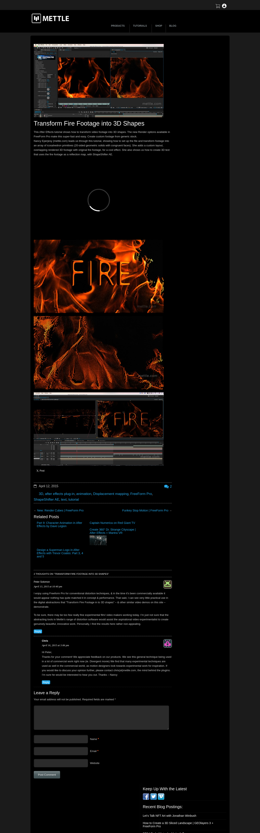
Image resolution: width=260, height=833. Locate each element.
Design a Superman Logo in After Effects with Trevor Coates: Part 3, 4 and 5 (143, 515)
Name (93, 720)
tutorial (70, 487)
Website (95, 745)
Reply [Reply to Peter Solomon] (38, 609)
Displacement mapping (105, 482)
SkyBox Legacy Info (196, 821)
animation (80, 482)
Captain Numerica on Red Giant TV (80, 512)
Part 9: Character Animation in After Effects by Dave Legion (47, 515)
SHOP (158, 25)
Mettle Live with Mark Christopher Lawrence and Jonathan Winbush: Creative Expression (194, 124)
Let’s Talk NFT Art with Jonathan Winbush (190, 77)
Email (93, 732)
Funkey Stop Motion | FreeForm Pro (136, 498)
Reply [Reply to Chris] (46, 664)
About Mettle (191, 785)
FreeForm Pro (132, 482)
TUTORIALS (140, 25)
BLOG (172, 25)
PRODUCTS (118, 25)
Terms (188, 799)
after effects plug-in (58, 482)
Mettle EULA (191, 806)
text (61, 487)
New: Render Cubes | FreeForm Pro (58, 498)
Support (189, 792)
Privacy (188, 813)
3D (41, 482)
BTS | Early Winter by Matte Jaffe (185, 94)
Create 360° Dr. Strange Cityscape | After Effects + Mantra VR (111, 515)
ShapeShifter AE (45, 487)
